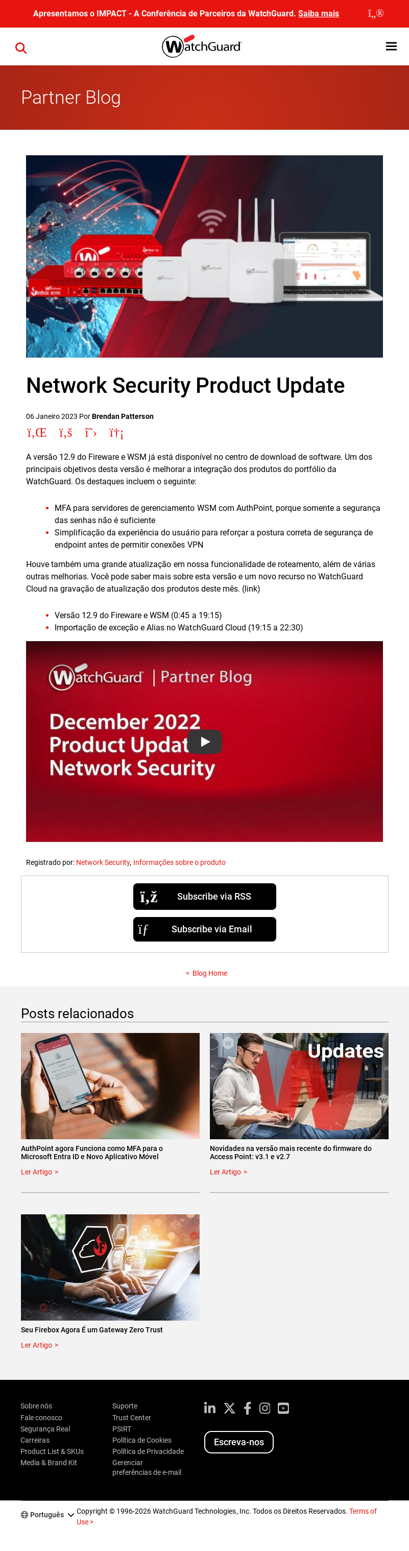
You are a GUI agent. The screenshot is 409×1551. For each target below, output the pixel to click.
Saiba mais (318, 13)
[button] (391, 46)
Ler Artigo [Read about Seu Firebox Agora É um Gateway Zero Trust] (36, 1345)
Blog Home (210, 973)
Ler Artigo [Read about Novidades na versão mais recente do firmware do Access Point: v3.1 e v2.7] (225, 1172)
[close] (376, 14)
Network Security (103, 862)
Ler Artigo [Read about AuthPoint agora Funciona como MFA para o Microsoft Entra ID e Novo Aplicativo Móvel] (36, 1172)
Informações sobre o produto (179, 862)
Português (47, 1515)
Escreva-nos (239, 1442)
